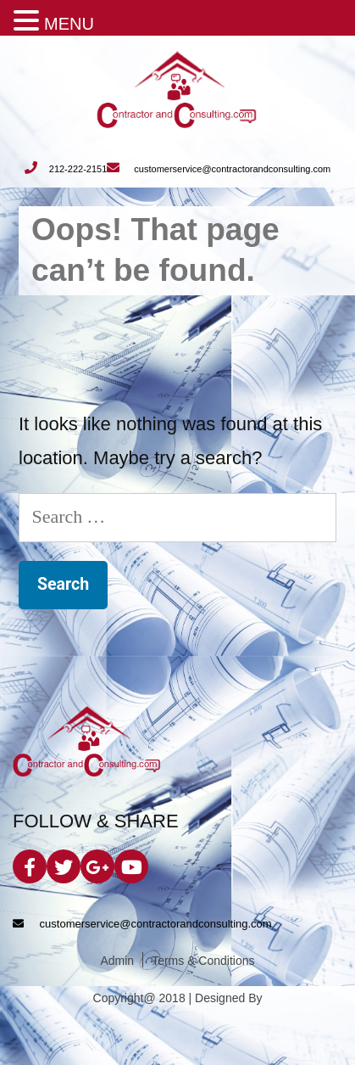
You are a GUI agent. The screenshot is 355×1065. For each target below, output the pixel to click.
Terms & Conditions (203, 961)
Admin (117, 961)
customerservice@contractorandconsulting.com (218, 169)
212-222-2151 (66, 169)
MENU (69, 23)
